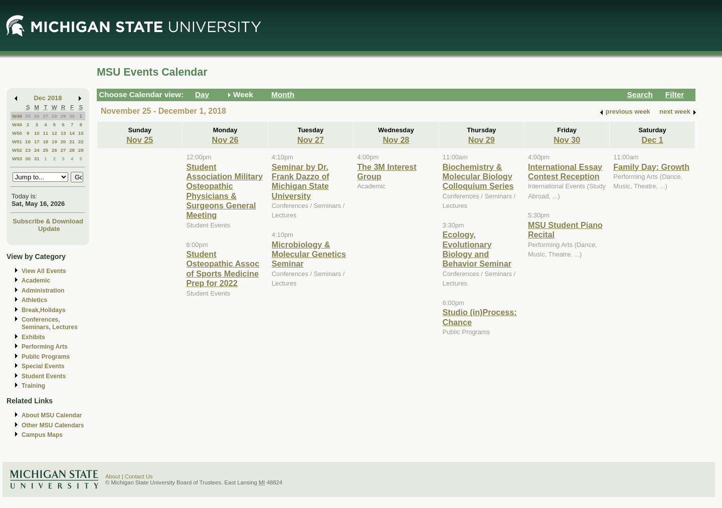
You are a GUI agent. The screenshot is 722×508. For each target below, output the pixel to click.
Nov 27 (310, 139)
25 (28, 116)
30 (72, 116)
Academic (36, 280)
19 (54, 141)
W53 (17, 158)
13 (63, 133)
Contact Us (139, 476)
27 (45, 116)
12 (54, 133)
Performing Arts (45, 346)
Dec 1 (652, 139)
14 (72, 133)
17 (37, 141)
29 (63, 116)
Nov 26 (225, 139)
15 (81, 133)
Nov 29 (481, 139)
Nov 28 (396, 139)
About (112, 476)
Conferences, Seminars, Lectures (50, 323)
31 (37, 158)
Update (49, 228)
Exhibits (33, 337)
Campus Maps (42, 434)
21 (72, 141)
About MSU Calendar (52, 415)
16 (28, 141)
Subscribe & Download (48, 221)
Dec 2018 (48, 98)
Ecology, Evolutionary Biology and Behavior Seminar (477, 249)
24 (37, 150)
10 (37, 133)
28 (54, 116)
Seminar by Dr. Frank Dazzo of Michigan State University (300, 181)
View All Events (44, 271)
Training (33, 385)
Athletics (34, 300)
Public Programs (46, 356)
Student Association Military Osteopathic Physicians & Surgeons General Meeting (224, 191)
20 (63, 141)
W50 (17, 133)
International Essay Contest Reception (565, 171)
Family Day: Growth (651, 166)
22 (81, 141)
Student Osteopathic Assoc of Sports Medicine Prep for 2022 (222, 268)
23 (28, 150)
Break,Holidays (44, 310)
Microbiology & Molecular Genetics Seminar (309, 254)
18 (45, 141)
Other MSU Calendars (53, 425)
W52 (17, 150)
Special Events (43, 366)
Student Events (44, 376)
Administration (43, 290)
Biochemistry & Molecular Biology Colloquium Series (478, 176)
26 (37, 116)
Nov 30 (567, 139)
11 (45, 133)
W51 (17, 141)
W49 (17, 124)
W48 (17, 116)
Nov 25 (139, 139)
